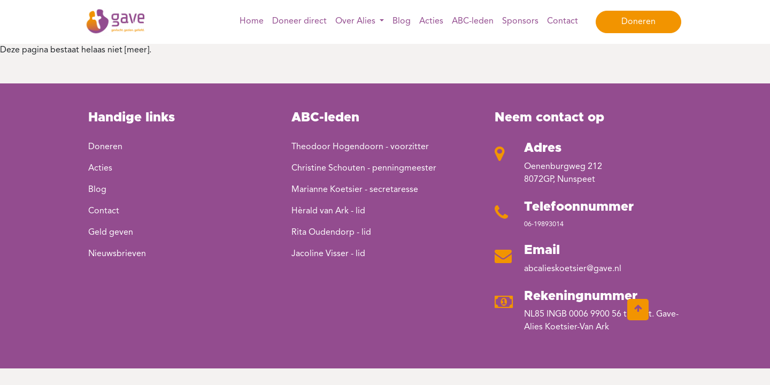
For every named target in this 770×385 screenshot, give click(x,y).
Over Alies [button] (356, 21)
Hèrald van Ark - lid (328, 211)
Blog (401, 21)
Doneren (638, 22)
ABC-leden (473, 21)
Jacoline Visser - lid (328, 254)
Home (252, 21)
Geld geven (110, 232)
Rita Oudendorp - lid (331, 232)
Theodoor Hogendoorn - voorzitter (360, 147)
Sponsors (520, 21)
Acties (431, 21)
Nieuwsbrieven (117, 254)
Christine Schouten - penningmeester (363, 168)
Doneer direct (299, 21)
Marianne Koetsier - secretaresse (354, 190)
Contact (562, 21)
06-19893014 (544, 224)
